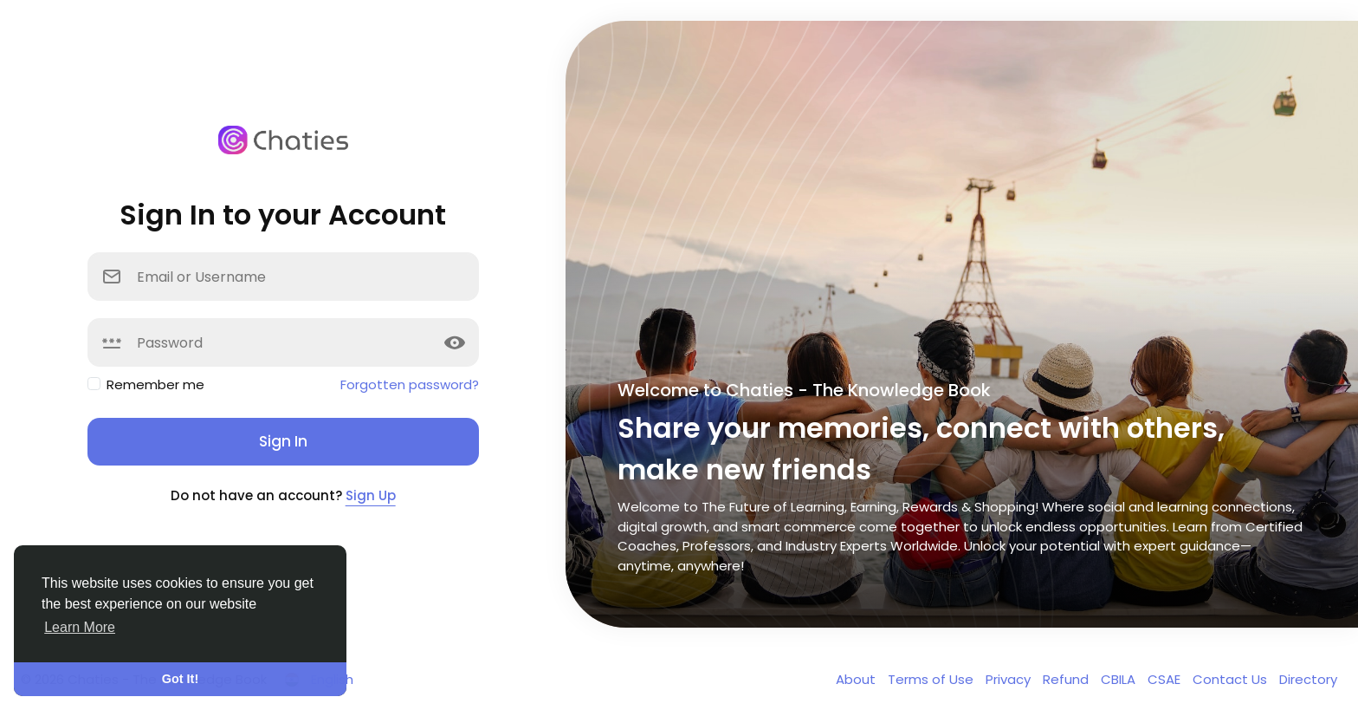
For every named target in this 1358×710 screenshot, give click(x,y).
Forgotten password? (409, 384)
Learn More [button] (79, 627)
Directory (1308, 679)
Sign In (283, 441)
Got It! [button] (180, 679)
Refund (1067, 679)
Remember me (155, 384)
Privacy (1010, 679)
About (857, 679)
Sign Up (371, 495)
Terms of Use (932, 679)
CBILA (1120, 679)
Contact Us (1232, 679)
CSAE (1166, 679)
